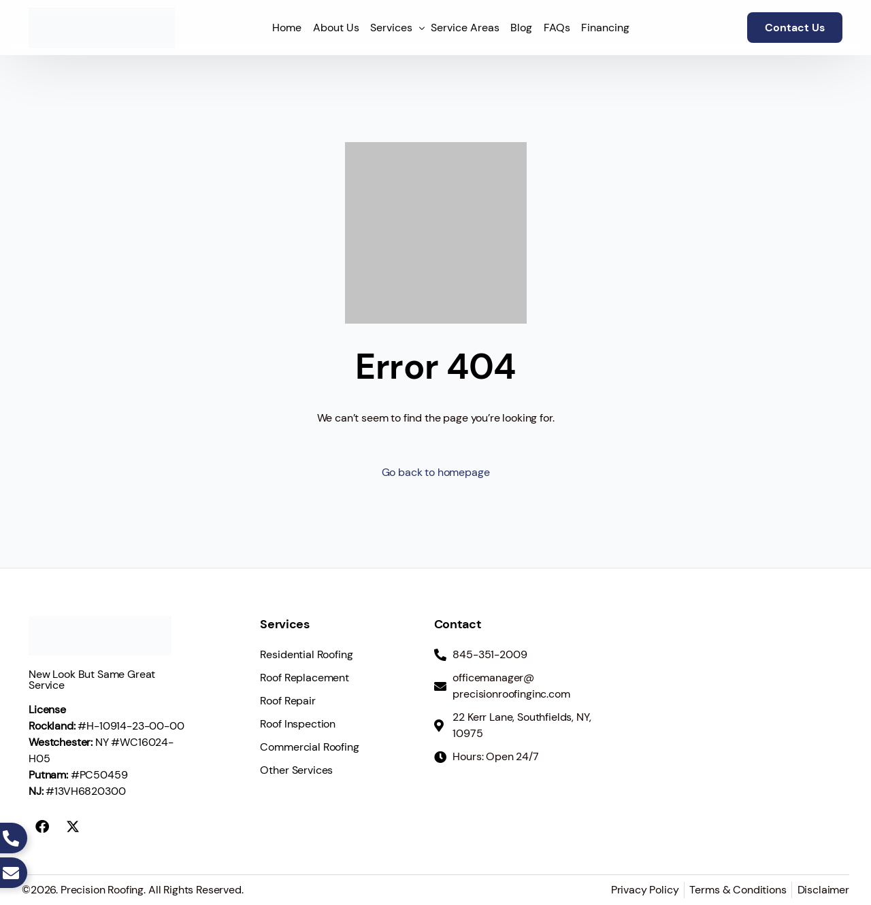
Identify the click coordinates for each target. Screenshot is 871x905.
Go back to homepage (436, 472)
